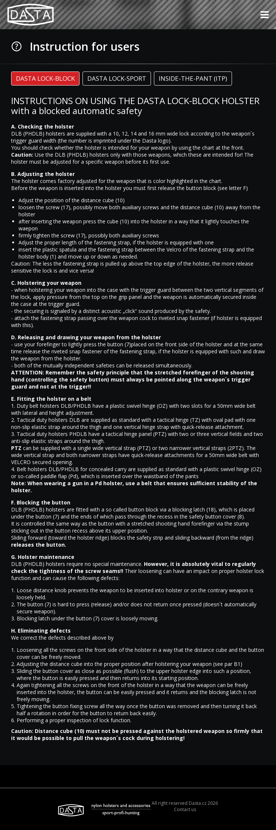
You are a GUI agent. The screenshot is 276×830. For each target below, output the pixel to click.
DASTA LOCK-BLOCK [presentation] (45, 78)
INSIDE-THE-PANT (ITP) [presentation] (193, 78)
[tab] (45, 78)
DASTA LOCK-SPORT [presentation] (116, 78)
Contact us (185, 809)
